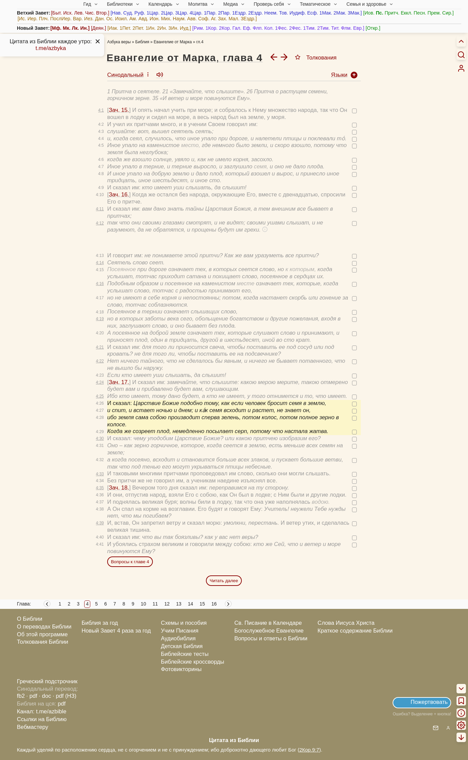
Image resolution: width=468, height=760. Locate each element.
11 (155, 604)
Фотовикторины (181, 669)
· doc (45, 696)
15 (202, 604)
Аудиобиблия (178, 638)
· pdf (31, 696)
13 (179, 604)
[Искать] (461, 54)
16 (214, 604)
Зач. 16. (119, 194)
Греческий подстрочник (47, 681)
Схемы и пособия (184, 623)
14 (190, 604)
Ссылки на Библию (42, 719)
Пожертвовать (429, 702)
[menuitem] (461, 68)
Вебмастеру (32, 727)
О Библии (29, 619)
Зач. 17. (119, 382)
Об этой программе (42, 634)
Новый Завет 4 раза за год (116, 630)
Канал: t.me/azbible (41, 711)
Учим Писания (179, 630)
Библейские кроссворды (192, 662)
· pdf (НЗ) (64, 696)
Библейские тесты (185, 654)
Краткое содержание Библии (355, 630)
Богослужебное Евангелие (269, 630)
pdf (62, 703)
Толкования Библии (42, 642)
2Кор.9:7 (309, 750)
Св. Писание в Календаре (268, 623)
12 (167, 604)
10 (143, 604)
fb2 (21, 696)
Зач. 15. (119, 110)
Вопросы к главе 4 (130, 561)
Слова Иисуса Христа (346, 623)
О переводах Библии (44, 626)
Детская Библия (182, 646)
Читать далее (224, 580)
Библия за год (99, 623)
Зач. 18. (119, 487)
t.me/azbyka (51, 48)
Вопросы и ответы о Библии (270, 638)
